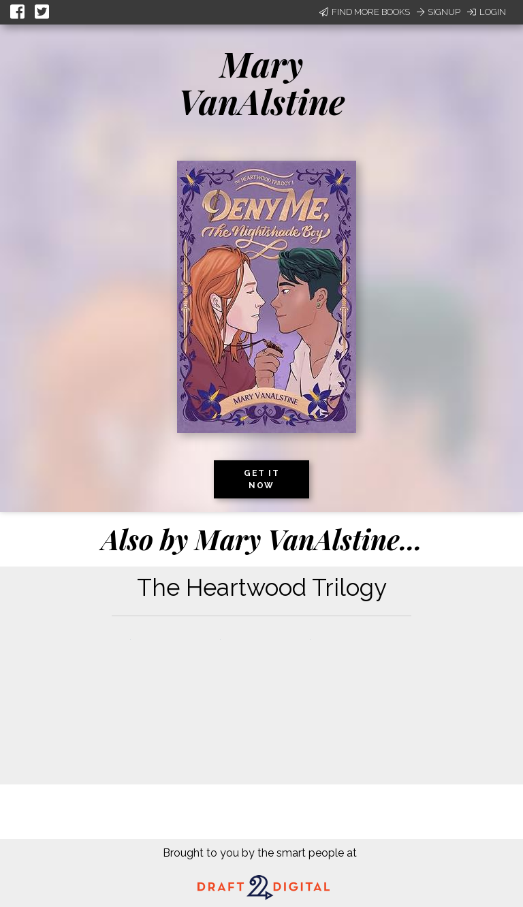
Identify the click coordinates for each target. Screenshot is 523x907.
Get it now (261, 479)
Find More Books (364, 12)
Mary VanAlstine (261, 82)
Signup (438, 12)
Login (486, 12)
